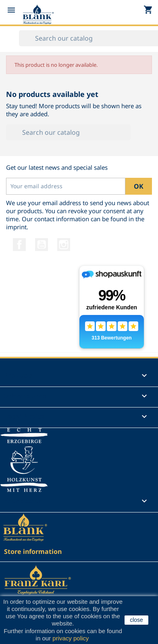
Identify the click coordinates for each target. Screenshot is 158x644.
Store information (33, 551)
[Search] (68, 132)
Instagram (63, 244)
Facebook (19, 244)
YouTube (41, 244)
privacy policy (70, 638)
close (136, 620)
